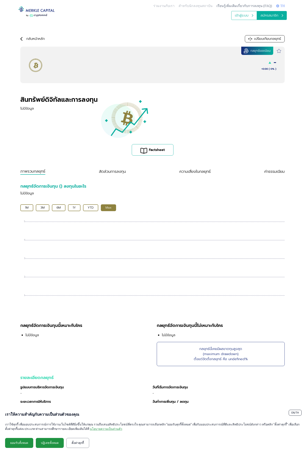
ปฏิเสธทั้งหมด (50, 443)
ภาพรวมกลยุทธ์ (32, 171)
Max (108, 207)
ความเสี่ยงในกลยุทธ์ (195, 171)
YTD (91, 207)
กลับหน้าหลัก (32, 38)
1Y (74, 207)
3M (42, 207)
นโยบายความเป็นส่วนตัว (106, 429)
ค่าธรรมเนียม (274, 171)
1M (27, 207)
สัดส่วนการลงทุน (112, 171)
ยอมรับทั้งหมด (19, 443)
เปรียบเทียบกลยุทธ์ (264, 38)
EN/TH (295, 412)
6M (59, 207)
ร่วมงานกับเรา (164, 6)
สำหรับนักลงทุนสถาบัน (195, 6)
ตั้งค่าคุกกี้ (78, 443)
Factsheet (152, 150)
